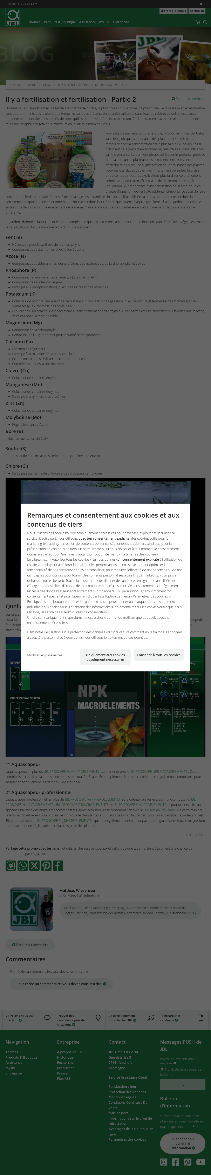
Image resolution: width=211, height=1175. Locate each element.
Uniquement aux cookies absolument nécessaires (105, 657)
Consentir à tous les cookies (159, 655)
